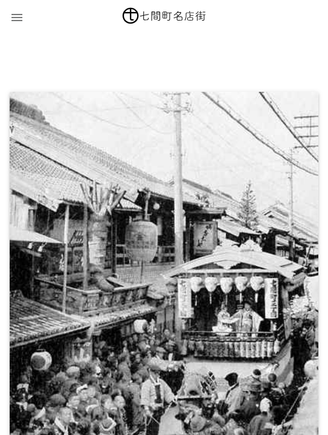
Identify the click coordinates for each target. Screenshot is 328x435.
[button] (16, 16)
